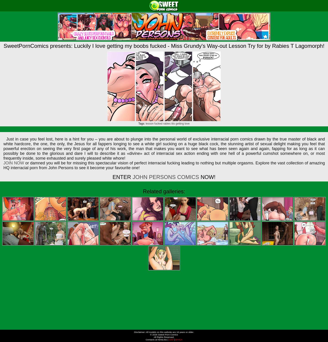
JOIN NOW (13, 163)
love (187, 123)
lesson (150, 123)
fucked (158, 123)
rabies (167, 123)
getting (180, 123)
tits (173, 123)
